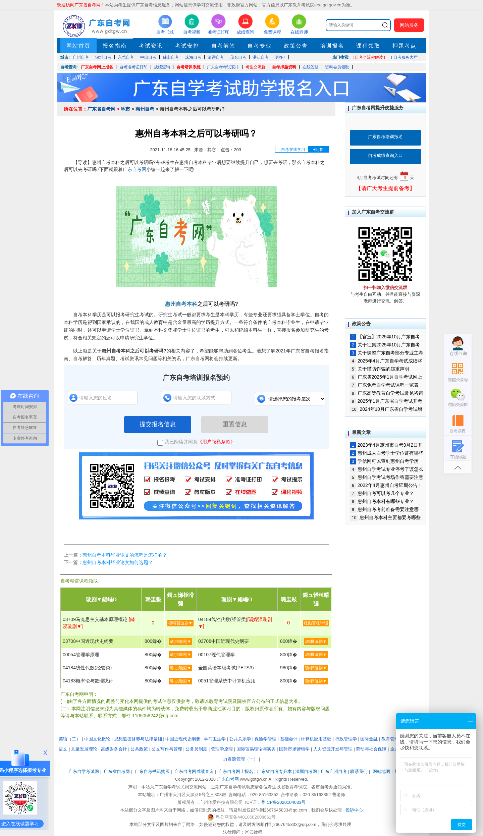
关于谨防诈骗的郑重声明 (379, 369)
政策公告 (296, 46)
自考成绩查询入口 (385, 155)
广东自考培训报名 (385, 136)
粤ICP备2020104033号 (283, 802)
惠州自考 (145, 109)
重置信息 (235, 424)
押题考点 (404, 46)
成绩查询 (162, 67)
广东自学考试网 (83, 771)
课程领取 (368, 46)
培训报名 (332, 46)
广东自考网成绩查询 (194, 771)
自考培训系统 (188, 67)
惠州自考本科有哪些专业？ (382, 501)
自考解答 (223, 46)
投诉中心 (354, 810)
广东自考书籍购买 (152, 771)
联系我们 (359, 771)
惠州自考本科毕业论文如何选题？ (118, 562)
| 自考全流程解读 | (369, 57)
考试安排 (187, 46)
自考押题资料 (284, 67)
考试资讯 (151, 46)
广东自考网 (134, 169)
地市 (125, 109)
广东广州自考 (334, 771)
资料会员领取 (337, 67)
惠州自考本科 (181, 304)
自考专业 (260, 46)
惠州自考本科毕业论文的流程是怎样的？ (125, 555)
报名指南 (115, 46)
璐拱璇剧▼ (180, 641)
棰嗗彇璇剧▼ (180, 623)
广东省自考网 (101, 109)
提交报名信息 (158, 424)
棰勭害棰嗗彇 (316, 623)
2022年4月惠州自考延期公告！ (386, 485)
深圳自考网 (306, 771)
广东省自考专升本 (274, 771)
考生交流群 (256, 67)
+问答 (318, 149)
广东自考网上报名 (97, 67)
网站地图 (381, 771)
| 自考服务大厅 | (405, 57)
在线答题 (311, 67)
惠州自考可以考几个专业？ (382, 493)
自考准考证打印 (133, 67)
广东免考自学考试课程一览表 (384, 385)
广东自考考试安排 (223, 67)
